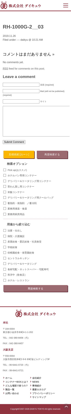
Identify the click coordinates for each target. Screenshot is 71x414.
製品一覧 (9, 389)
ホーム (8, 378)
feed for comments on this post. (24, 68)
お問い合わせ (12, 393)
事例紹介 (36, 385)
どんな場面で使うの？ (16, 385)
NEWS (35, 382)
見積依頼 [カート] (19, 154)
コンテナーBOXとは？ (16, 382)
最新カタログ (39, 389)
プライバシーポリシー (43, 393)
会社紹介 (36, 378)
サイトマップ (39, 397)
